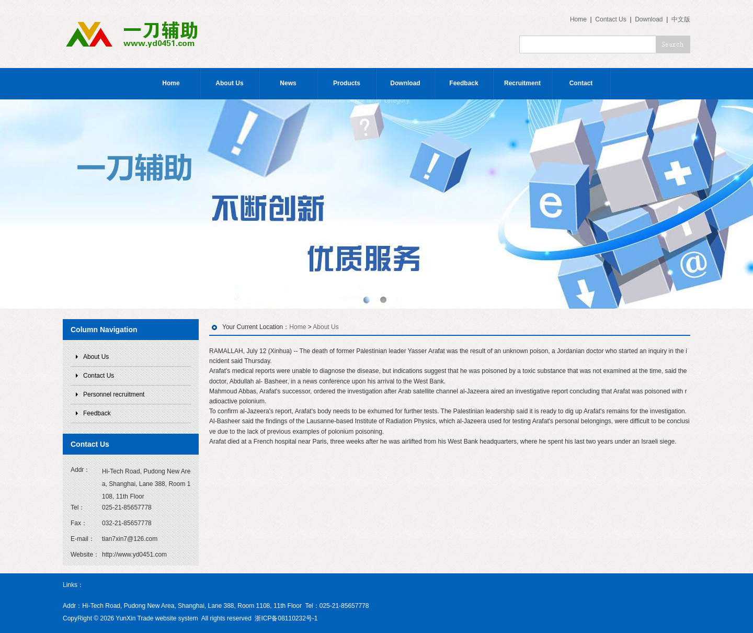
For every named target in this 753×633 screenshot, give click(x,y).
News (288, 83)
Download (649, 19)
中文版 (680, 19)
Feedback (463, 83)
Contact (581, 83)
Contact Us (610, 19)
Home (578, 19)
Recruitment (522, 83)
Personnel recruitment (113, 394)
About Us (229, 83)
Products (346, 83)
